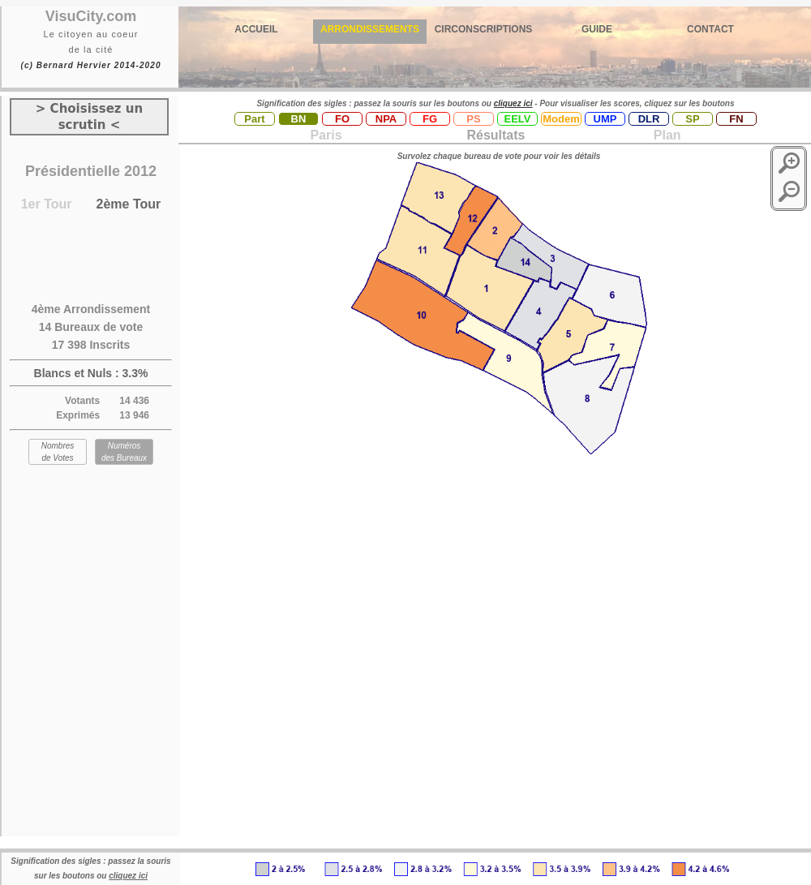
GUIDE (596, 29)
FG (430, 119)
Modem (561, 119)
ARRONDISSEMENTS (369, 29)
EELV (517, 119)
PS (473, 119)
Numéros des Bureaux (124, 451)
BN (299, 119)
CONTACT (710, 29)
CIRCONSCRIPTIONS (484, 29)
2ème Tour (129, 204)
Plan (665, 135)
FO (342, 119)
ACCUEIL (255, 29)
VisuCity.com (90, 16)
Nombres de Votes (58, 451)
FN (736, 119)
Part (254, 119)
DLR (649, 119)
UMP (605, 119)
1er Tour (46, 204)
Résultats (495, 135)
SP (692, 119)
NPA (386, 119)
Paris (325, 135)
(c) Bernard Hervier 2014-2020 (90, 65)
